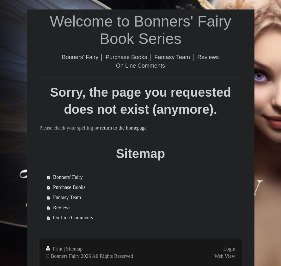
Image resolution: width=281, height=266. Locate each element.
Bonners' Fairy (68, 177)
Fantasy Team (67, 197)
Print (55, 248)
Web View (224, 256)
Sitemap (74, 248)
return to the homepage (123, 127)
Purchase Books (69, 187)
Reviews (61, 207)
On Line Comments (73, 217)
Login (229, 248)
